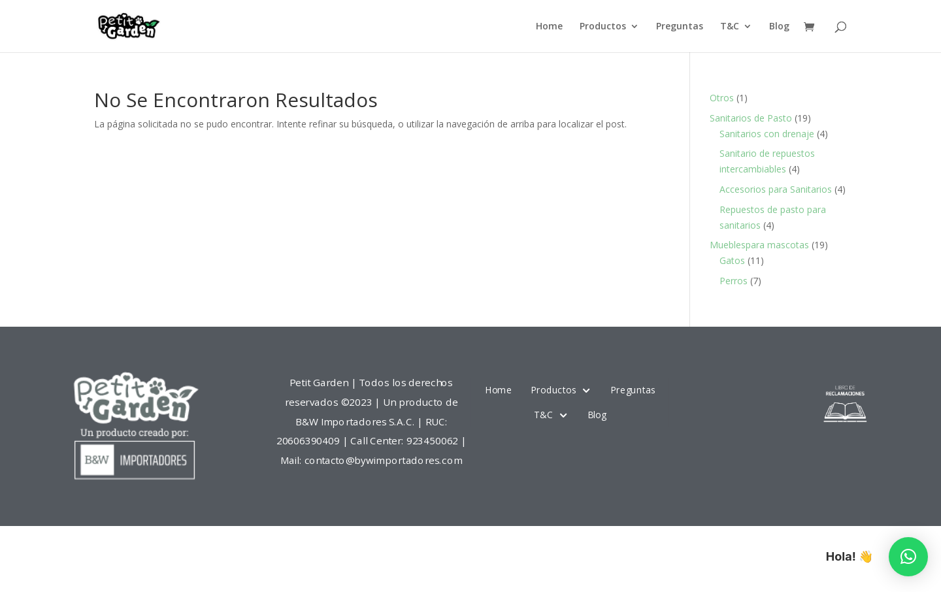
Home (549, 27)
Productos (603, 27)
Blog (779, 27)
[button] (908, 556)
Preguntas (679, 27)
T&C (729, 27)
